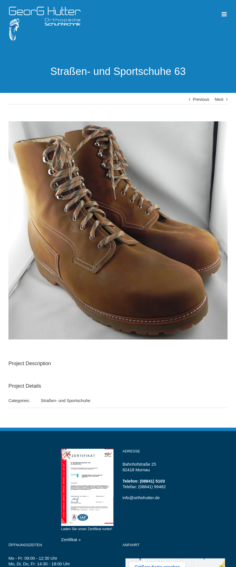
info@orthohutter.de (141, 497)
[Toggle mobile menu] (225, 14)
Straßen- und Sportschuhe (65, 400)
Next (219, 99)
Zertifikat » (71, 539)
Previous (201, 99)
